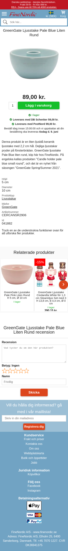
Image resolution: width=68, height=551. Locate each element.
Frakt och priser (34, 439)
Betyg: (10, 365)
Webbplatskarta (34, 453)
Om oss (34, 448)
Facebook (34, 485)
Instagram (34, 490)
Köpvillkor (34, 474)
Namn (6, 376)
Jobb (34, 462)
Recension (9, 342)
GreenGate (9, 207)
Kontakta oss (34, 443)
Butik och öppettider (34, 457)
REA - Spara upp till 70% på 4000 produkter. (34, 7)
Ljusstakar (9, 198)
